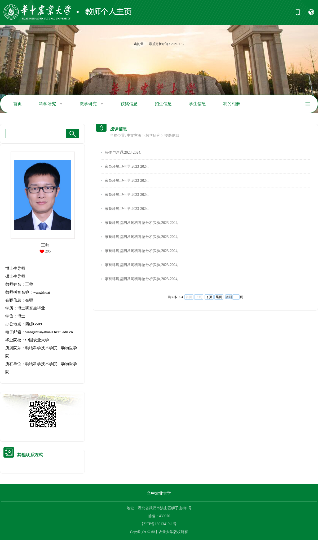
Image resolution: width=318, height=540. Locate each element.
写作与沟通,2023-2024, (123, 152)
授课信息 (171, 136)
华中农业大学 (159, 493)
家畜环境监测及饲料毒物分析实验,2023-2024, (141, 223)
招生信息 (163, 103)
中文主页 (134, 136)
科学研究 (51, 103)
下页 (209, 297)
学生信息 (197, 103)
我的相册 (231, 103)
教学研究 (91, 103)
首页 (17, 103)
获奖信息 (129, 103)
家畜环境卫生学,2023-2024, (127, 167)
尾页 (219, 297)
